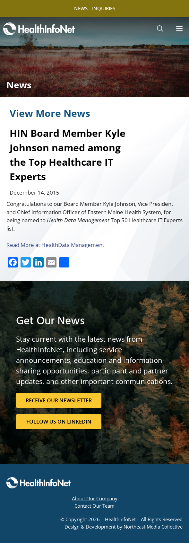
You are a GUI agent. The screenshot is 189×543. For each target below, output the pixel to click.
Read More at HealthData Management (55, 245)
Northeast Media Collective (153, 526)
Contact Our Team (94, 506)
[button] (160, 29)
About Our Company (94, 498)
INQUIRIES (103, 8)
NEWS (81, 8)
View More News (50, 113)
